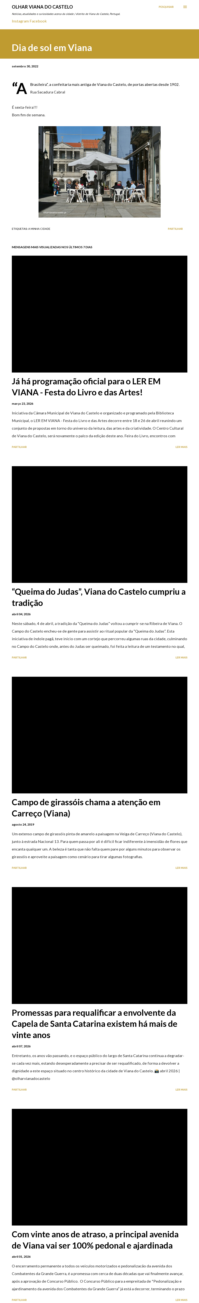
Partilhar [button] (175, 228)
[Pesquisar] (166, 7)
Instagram (20, 21)
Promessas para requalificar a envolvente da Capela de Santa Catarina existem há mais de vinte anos (94, 1024)
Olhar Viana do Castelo (42, 7)
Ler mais (181, 446)
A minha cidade (39, 228)
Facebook (38, 21)
